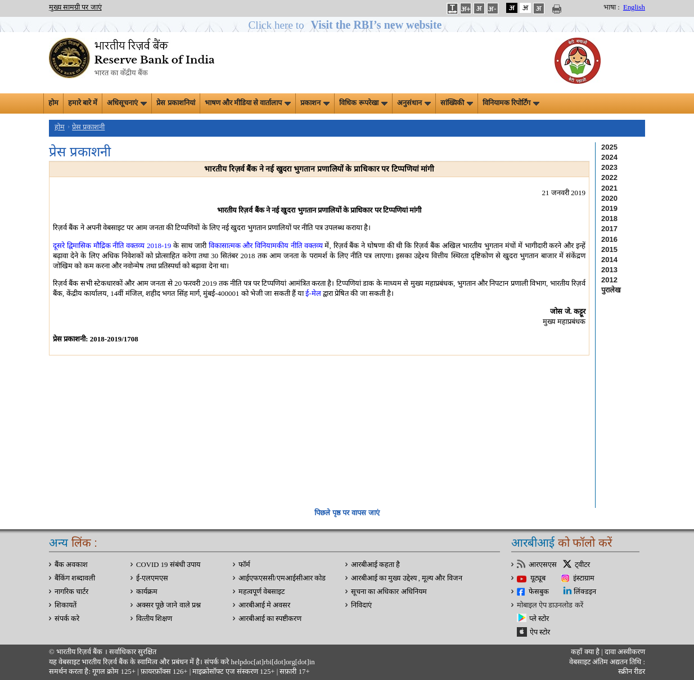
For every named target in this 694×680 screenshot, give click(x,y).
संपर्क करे (67, 619)
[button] (347, 25)
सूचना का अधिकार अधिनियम (389, 592)
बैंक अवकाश (71, 565)
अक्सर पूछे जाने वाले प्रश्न (168, 605)
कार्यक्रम (146, 592)
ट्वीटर (582, 565)
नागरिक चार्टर (71, 592)
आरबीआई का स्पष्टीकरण (269, 619)
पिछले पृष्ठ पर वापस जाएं (346, 512)
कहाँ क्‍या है (586, 652)
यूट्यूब (538, 578)
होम (53, 103)
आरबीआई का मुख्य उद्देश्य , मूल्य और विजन (406, 578)
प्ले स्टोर (539, 619)
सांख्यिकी (456, 103)
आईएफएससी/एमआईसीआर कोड (282, 578)
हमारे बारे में (82, 103)
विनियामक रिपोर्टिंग (511, 103)
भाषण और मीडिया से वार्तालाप (248, 103)
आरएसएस (543, 565)
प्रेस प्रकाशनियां (175, 103)
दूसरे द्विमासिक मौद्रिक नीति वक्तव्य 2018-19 (112, 245)
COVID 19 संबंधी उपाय (168, 565)
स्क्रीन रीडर (631, 672)
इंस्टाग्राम (583, 578)
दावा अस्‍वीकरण (625, 652)
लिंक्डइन (585, 592)
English (634, 7)
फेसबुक (539, 592)
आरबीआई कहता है (375, 565)
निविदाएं (361, 605)
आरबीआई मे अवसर (264, 605)
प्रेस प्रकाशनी (88, 127)
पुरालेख (611, 290)
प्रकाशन (315, 103)
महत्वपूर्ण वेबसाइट (261, 592)
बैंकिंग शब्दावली (75, 578)
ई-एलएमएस (152, 578)
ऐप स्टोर (540, 632)
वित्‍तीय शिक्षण (154, 619)
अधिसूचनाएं (127, 103)
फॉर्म (244, 565)
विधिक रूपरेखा (363, 103)
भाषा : (611, 7)
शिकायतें (65, 605)
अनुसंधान (414, 103)
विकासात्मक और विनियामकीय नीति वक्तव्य (266, 245)
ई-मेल (313, 293)
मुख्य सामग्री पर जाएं (75, 7)
